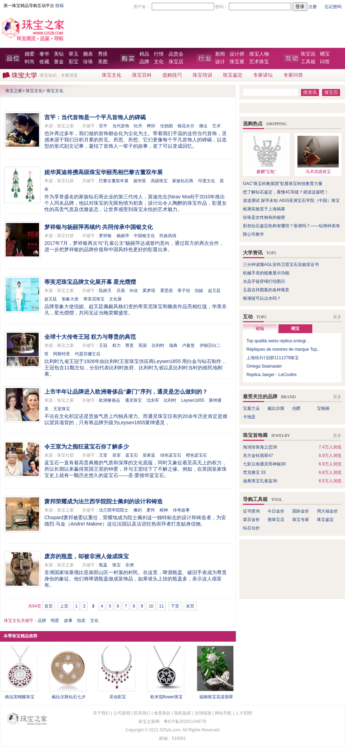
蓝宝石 (131, 455)
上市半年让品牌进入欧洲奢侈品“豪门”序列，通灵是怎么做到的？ (126, 392)
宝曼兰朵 (251, 408)
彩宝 (74, 61)
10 (151, 606)
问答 (325, 61)
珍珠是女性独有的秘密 (264, 217)
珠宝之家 (13, 90)
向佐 (134, 290)
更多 (337, 316)
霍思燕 (166, 290)
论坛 (260, 328)
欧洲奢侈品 (109, 400)
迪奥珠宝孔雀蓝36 (260, 480)
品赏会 (176, 54)
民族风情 (167, 235)
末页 (190, 606)
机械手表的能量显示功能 (266, 273)
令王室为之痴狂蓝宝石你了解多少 (86, 447)
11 (161, 606)
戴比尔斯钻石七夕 (69, 696)
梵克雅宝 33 (254, 472)
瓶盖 (103, 564)
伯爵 (296, 408)
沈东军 (152, 400)
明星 (55, 620)
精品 (144, 54)
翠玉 (74, 54)
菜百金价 (251, 519)
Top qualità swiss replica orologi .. (277, 340)
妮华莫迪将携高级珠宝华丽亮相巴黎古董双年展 (103, 172)
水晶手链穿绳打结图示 (264, 281)
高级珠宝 (159, 180)
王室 (103, 455)
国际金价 (300, 511)
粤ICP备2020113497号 (185, 721)
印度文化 (206, 180)
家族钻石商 (182, 180)
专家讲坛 (263, 75)
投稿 (59, 5)
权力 (116, 345)
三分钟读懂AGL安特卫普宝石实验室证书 (281, 264)
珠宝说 (308, 54)
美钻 (59, 54)
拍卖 (81, 620)
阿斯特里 (61, 353)
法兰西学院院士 (113, 510)
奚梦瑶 (149, 290)
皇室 (116, 455)
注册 (312, 6)
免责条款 (162, 713)
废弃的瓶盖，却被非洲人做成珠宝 (86, 556)
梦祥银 (105, 235)
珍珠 (88, 61)
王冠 (103, 345)
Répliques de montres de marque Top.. (282, 349)
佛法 (203, 125)
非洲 (129, 564)
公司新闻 (121, 713)
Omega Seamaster (264, 366)
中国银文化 (144, 235)
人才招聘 (243, 713)
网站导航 (223, 713)
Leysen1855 (192, 400)
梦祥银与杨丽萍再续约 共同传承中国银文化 (98, 227)
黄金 (59, 61)
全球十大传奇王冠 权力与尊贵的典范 (90, 337)
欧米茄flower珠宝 (166, 696)
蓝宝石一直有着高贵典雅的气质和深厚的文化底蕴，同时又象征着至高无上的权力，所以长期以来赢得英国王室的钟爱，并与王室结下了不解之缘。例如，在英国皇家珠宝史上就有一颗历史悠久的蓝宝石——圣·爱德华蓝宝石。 (135, 469)
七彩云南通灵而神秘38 (264, 464)
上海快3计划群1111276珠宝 (272, 357)
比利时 (158, 345)
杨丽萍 (123, 235)
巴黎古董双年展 (113, 180)
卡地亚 (249, 416)
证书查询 (251, 511)
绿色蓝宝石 (170, 455)
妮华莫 (139, 180)
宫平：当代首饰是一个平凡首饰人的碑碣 (95, 117)
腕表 (88, 54)
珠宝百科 (142, 75)
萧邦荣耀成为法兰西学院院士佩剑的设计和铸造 (103, 501)
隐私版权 (182, 713)
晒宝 (325, 54)
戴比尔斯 (276, 408)
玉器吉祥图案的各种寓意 (266, 289)
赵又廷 (214, 290)
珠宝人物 (259, 54)
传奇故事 (181, 510)
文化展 (115, 299)
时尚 (29, 61)
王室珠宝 (61, 408)
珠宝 (116, 564)
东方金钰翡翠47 (258, 455)
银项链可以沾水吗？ (262, 298)
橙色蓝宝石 (196, 455)
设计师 (237, 54)
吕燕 (121, 290)
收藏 (44, 61)
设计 (220, 61)
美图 (103, 61)
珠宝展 (237, 61)
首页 (48, 606)
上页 (64, 606)
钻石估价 (251, 528)
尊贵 (129, 345)
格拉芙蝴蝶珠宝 (19, 696)
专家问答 (293, 75)
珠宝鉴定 (233, 75)
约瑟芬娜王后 (87, 353)
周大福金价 (327, 511)
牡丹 (138, 125)
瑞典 (173, 345)
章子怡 (183, 290)
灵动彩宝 (117, 696)
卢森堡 (188, 345)
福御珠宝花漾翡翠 (216, 696)
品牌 (144, 61)
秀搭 (103, 54)
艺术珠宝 (259, 61)
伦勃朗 (166, 125)
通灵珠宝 (133, 400)
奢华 (44, 54)
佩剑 (137, 510)
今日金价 (276, 511)
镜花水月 (185, 125)
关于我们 (101, 713)
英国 (142, 345)
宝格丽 (323, 408)
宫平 (103, 125)
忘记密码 (333, 6)
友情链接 (203, 713)
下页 (175, 606)
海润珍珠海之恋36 (260, 447)
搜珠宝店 (276, 519)
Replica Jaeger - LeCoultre (271, 374)
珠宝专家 (300, 519)
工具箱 (308, 61)
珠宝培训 (202, 75)
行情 (159, 54)
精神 (163, 510)
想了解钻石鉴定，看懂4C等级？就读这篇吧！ (285, 192)
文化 (159, 61)
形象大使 (70, 299)
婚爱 (29, 54)
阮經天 (105, 290)
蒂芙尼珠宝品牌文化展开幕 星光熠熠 (90, 282)
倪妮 (199, 290)
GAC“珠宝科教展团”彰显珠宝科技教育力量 (282, 183)
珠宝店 (176, 61)
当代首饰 (120, 125)
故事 (68, 620)
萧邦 (150, 510)
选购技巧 (172, 75)
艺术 (216, 125)
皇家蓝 (149, 455)
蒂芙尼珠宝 (94, 299)
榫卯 (151, 125)
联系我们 (141, 713)
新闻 (220, 54)
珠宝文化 (111, 75)
